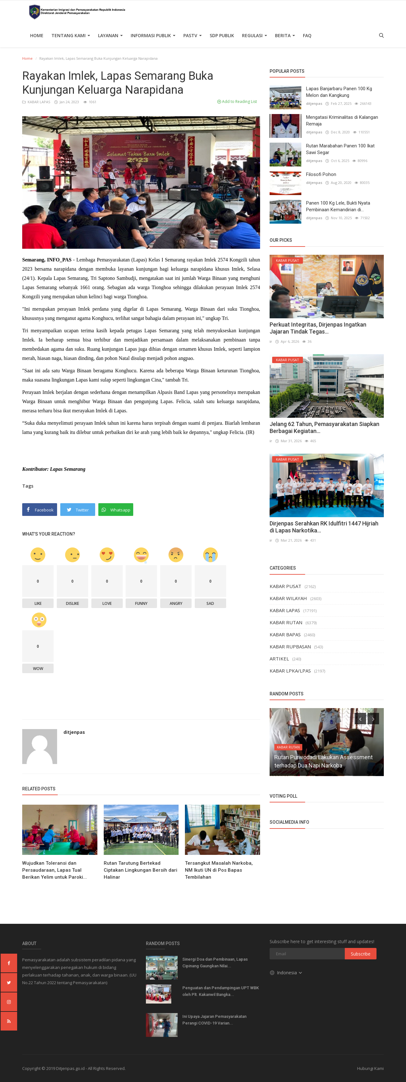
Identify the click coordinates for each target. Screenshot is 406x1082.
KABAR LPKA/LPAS (290, 670)
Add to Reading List (237, 101)
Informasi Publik (153, 35)
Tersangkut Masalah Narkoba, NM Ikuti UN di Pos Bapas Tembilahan (219, 870)
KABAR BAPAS (285, 634)
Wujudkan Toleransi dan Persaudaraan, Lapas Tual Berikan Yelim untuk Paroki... (54, 870)
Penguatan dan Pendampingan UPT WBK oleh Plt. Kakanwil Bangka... (220, 991)
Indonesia (286, 973)
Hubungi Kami (370, 1068)
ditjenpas (74, 732)
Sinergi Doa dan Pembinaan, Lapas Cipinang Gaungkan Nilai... (215, 962)
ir (271, 341)
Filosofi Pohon (321, 174)
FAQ (307, 35)
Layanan (110, 35)
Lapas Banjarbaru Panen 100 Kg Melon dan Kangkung (339, 92)
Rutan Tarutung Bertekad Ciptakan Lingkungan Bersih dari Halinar (140, 870)
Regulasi (254, 35)
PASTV (192, 35)
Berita (285, 35)
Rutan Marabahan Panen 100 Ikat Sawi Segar (340, 149)
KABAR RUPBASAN (290, 646)
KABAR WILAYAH (288, 598)
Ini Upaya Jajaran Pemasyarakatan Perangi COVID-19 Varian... (214, 1019)
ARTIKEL (279, 658)
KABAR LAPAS (36, 101)
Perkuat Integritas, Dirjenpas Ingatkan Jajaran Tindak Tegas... (318, 328)
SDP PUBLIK (222, 35)
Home (36, 35)
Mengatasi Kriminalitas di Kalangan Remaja (342, 120)
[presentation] (360, 718)
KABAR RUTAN (286, 622)
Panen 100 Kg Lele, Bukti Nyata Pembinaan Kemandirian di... (338, 206)
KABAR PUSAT (285, 586)
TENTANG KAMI (70, 35)
